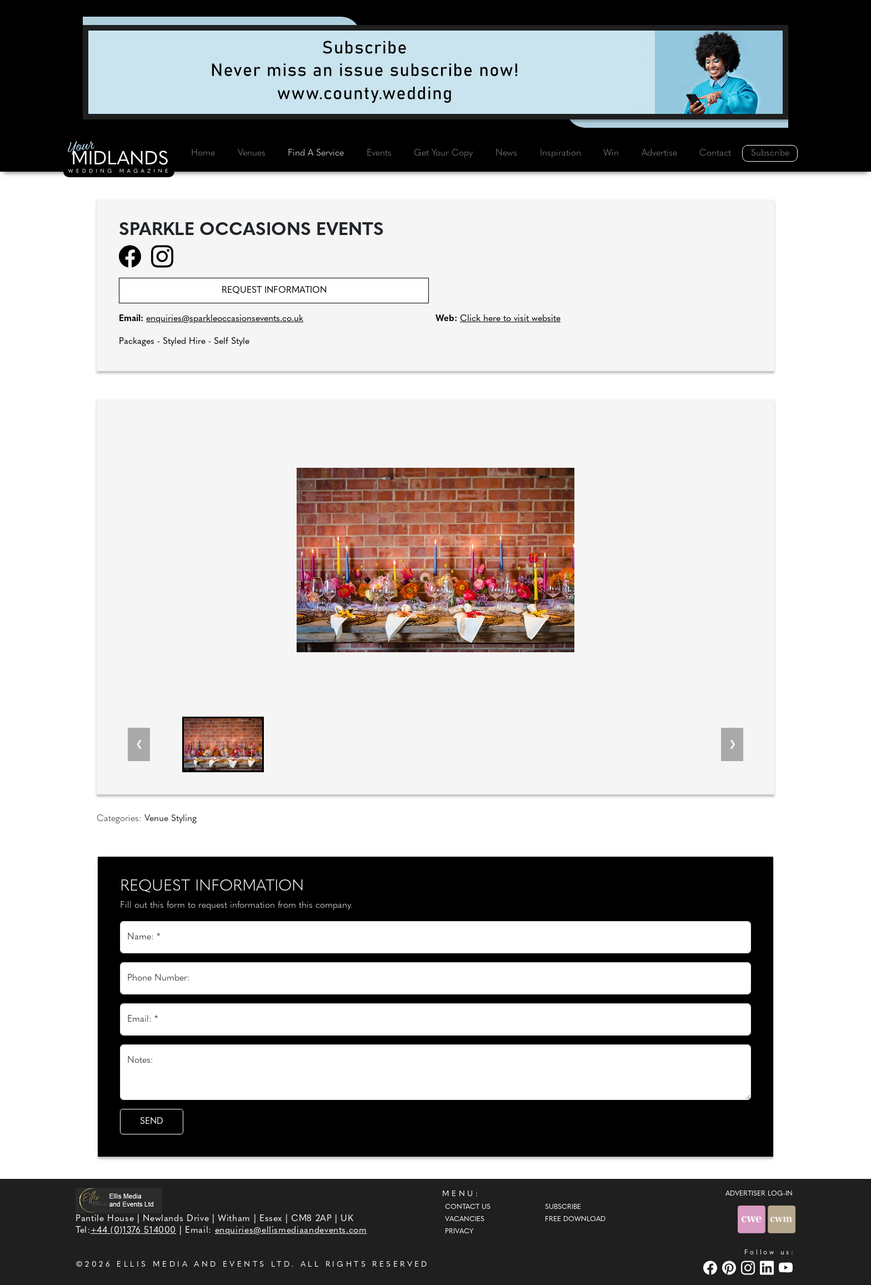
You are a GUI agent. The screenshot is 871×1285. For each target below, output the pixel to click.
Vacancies (464, 1219)
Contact (715, 153)
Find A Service (316, 153)
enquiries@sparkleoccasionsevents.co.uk (224, 318)
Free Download (575, 1219)
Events (379, 153)
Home (203, 153)
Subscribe (770, 153)
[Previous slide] (139, 744)
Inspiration (560, 153)
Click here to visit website (510, 318)
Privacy (459, 1231)
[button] (223, 744)
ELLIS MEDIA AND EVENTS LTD (204, 1265)
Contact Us (467, 1207)
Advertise (659, 153)
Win (611, 153)
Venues (252, 153)
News (506, 153)
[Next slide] (732, 744)
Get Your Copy (443, 153)
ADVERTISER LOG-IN (759, 1194)
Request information (274, 290)
